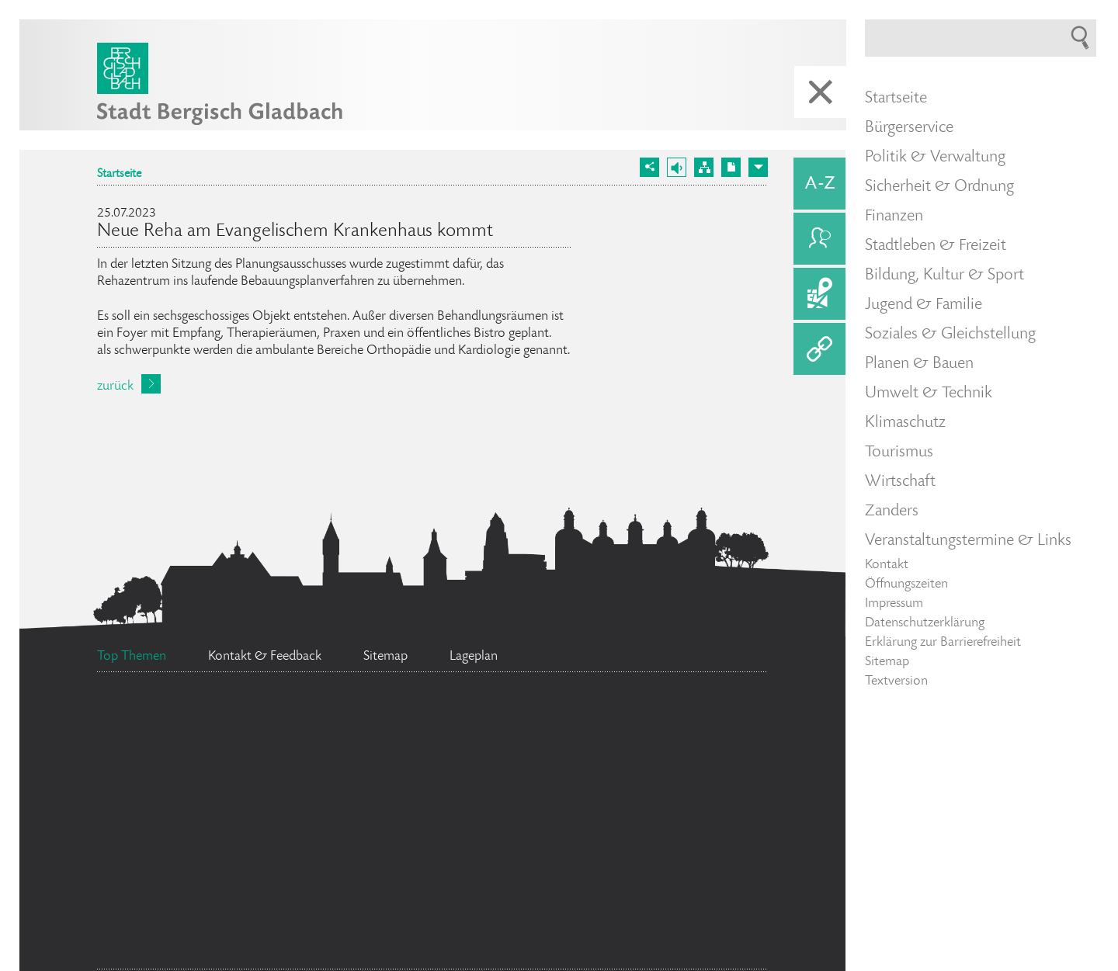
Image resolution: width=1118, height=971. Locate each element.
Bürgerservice (909, 128)
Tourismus (899, 452)
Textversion (896, 681)
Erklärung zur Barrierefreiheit (943, 643)
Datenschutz (342, 748)
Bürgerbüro (231, 940)
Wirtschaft (900, 482)
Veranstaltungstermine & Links (968, 541)
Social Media (185, 719)
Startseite (119, 174)
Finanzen (894, 216)
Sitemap (887, 662)
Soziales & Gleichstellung (950, 334)
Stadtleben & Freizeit (935, 246)
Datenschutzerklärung (924, 623)
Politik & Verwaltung (935, 157)
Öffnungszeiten (906, 584)
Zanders (891, 511)
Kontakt (886, 565)
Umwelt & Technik (928, 393)
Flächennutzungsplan (260, 792)
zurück (115, 387)
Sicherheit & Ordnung (939, 187)
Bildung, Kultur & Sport (944, 275)
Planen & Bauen (919, 364)
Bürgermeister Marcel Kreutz (229, 875)
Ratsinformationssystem (533, 733)
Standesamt (643, 896)
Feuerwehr (672, 792)
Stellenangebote (511, 820)
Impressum (894, 604)
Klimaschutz (905, 423)
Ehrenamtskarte (443, 857)
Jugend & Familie (923, 305)
